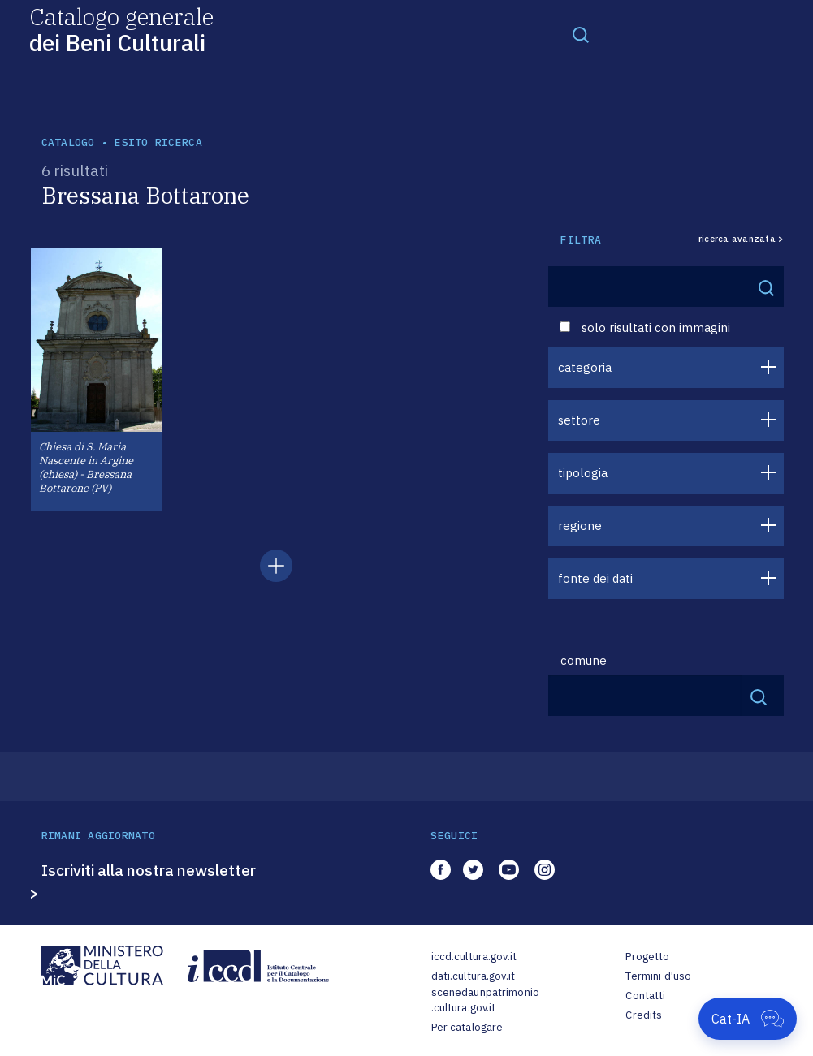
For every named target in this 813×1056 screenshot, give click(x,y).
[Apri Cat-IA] (747, 1019)
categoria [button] (585, 367)
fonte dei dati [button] (595, 578)
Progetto (647, 956)
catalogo (68, 142)
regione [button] (580, 525)
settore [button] (579, 420)
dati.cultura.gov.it (473, 976)
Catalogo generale (121, 29)
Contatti (645, 995)
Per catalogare (467, 1027)
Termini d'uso (658, 976)
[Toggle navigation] (581, 34)
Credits (643, 1015)
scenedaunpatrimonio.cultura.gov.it (485, 1000)
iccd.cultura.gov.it (474, 956)
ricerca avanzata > (741, 239)
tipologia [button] (583, 473)
